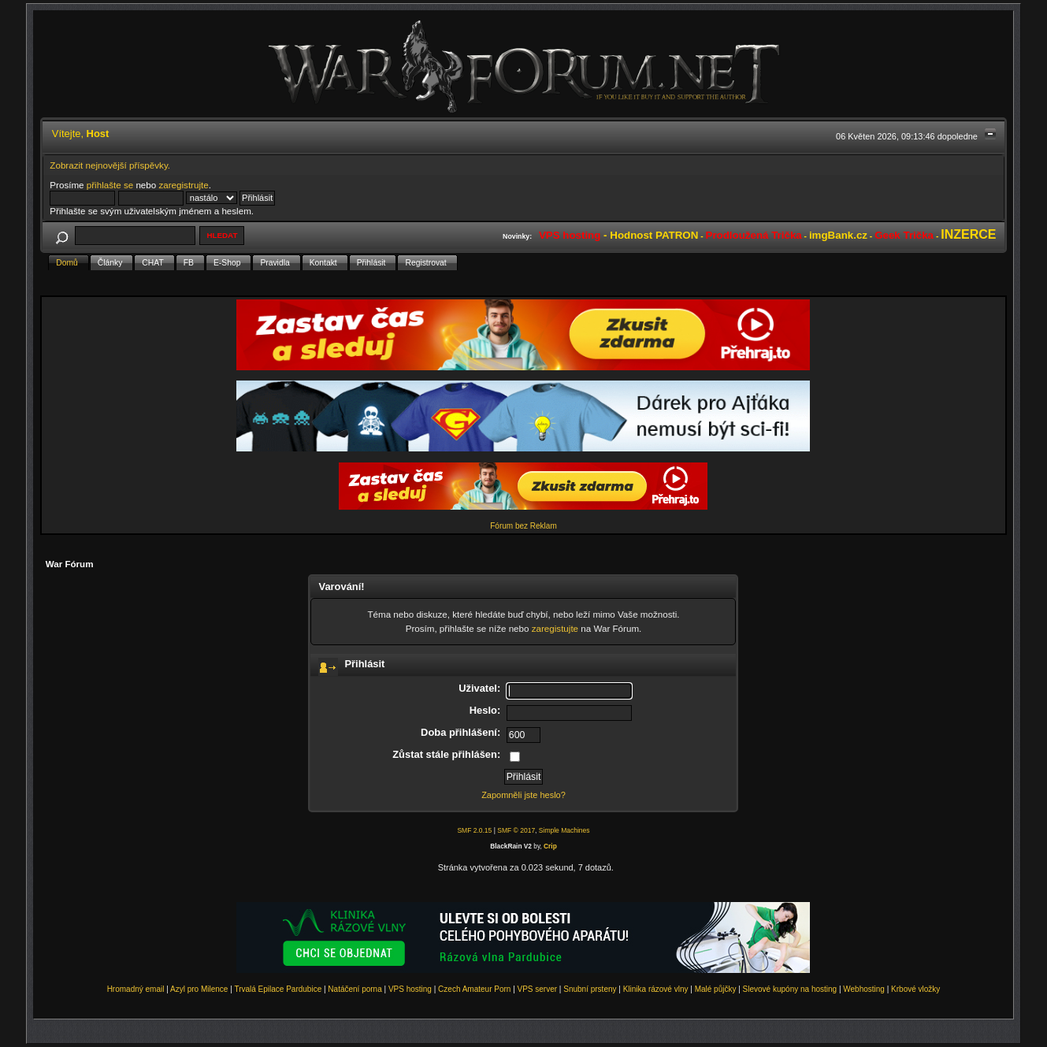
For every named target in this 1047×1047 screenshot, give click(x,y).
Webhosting (864, 989)
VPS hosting (410, 989)
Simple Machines (564, 830)
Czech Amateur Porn (474, 989)
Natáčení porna (354, 989)
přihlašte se (110, 185)
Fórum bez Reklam (523, 526)
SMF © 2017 (516, 830)
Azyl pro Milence (199, 989)
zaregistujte (555, 628)
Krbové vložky (915, 989)
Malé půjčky (716, 989)
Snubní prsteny (589, 989)
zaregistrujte (183, 185)
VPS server (538, 989)
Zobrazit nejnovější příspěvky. (110, 165)
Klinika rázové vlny (656, 989)
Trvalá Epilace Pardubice (277, 989)
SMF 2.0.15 (474, 830)
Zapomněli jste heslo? (523, 795)
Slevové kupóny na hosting (790, 989)
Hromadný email (136, 989)
